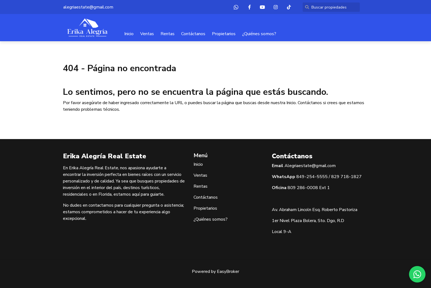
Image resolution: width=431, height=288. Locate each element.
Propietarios (224, 34)
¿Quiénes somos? (259, 34)
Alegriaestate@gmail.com (310, 166)
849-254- (306, 177)
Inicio (129, 34)
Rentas (168, 34)
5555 (322, 177)
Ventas (147, 34)
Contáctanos (193, 34)
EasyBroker (228, 271)
